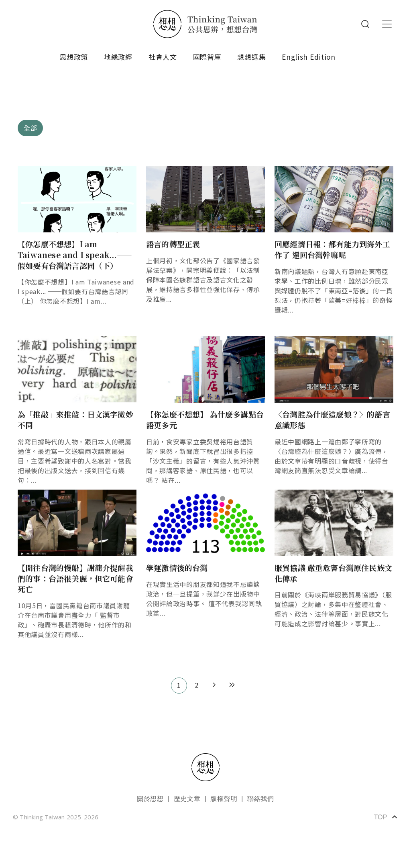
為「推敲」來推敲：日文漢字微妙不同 (75, 419)
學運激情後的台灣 (177, 567)
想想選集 (251, 57)
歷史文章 (187, 798)
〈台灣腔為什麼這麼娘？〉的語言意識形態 (332, 419)
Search (365, 24)
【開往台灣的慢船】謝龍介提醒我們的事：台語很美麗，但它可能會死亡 (75, 578)
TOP (386, 817)
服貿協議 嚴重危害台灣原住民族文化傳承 (333, 573)
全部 (30, 128)
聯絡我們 (260, 798)
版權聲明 (223, 798)
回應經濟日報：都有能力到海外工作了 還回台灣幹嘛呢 (332, 249)
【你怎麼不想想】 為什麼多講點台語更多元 (205, 419)
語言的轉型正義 (173, 243)
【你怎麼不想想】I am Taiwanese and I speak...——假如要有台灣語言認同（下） (75, 254)
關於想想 (150, 798)
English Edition (309, 57)
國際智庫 (207, 57)
